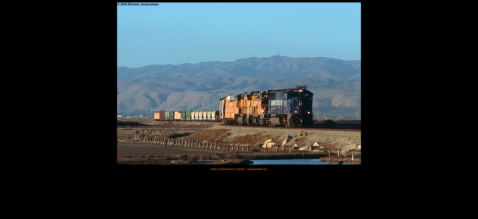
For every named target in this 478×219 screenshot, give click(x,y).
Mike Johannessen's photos (228, 169)
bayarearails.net (257, 169)
